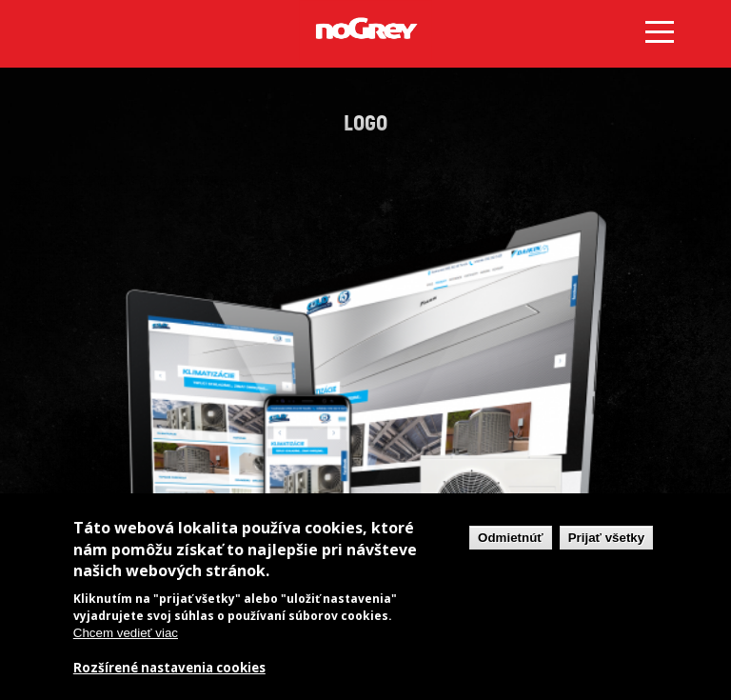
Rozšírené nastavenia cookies (169, 668)
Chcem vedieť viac (125, 633)
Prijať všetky (606, 537)
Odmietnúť (510, 537)
